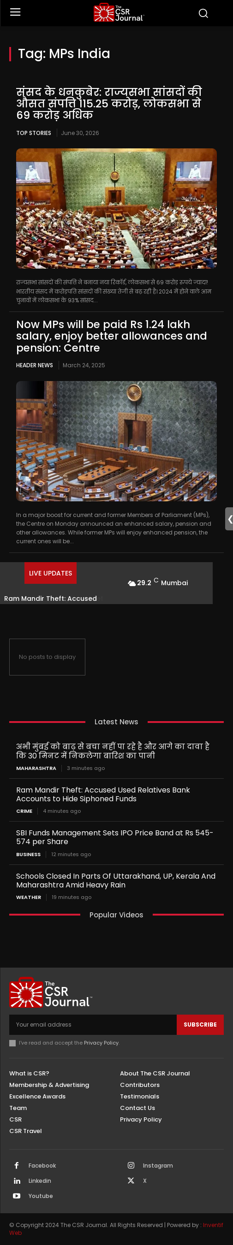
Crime (24, 811)
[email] (93, 1025)
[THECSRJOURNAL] (119, 12)
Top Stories (33, 133)
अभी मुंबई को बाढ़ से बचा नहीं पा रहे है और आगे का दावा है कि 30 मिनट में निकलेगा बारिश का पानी (112, 751)
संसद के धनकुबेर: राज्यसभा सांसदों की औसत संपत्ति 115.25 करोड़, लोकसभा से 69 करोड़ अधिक (109, 104)
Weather (28, 897)
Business (28, 854)
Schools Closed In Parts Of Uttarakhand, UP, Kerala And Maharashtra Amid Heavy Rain (115, 880)
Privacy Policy (101, 1042)
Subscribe (200, 1024)
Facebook (42, 1165)
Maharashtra (36, 768)
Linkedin (40, 1181)
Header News (34, 365)
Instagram (158, 1165)
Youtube (41, 1196)
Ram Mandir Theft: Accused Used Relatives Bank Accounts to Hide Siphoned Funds (103, 794)
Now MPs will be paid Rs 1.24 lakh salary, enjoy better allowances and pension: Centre (111, 336)
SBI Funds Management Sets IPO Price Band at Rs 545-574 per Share (115, 837)
